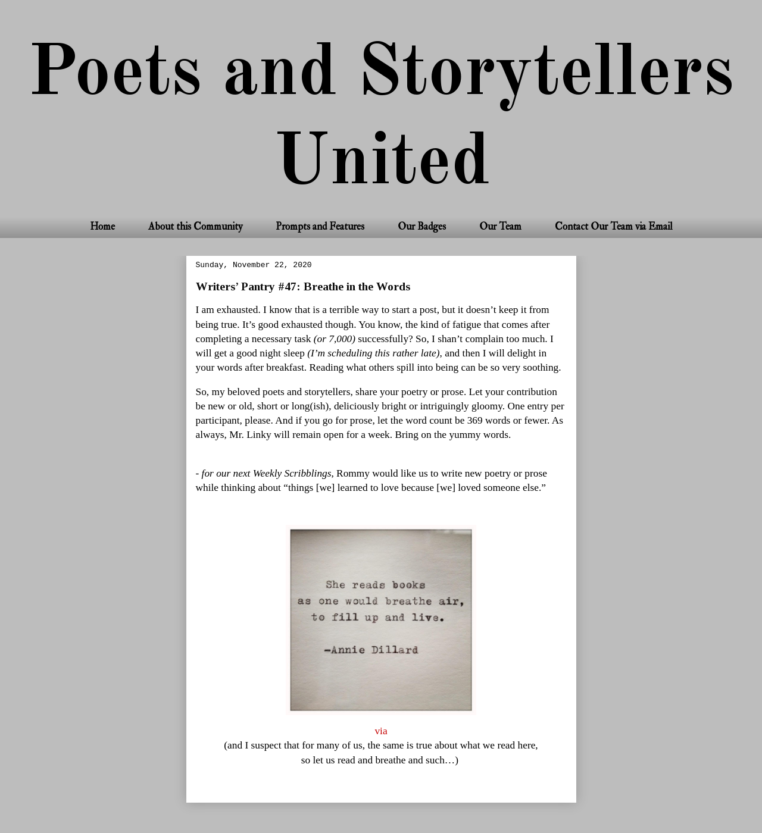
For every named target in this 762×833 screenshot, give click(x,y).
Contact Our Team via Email (614, 226)
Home (102, 226)
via (380, 731)
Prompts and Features (320, 226)
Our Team (500, 226)
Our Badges (422, 226)
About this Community (195, 226)
